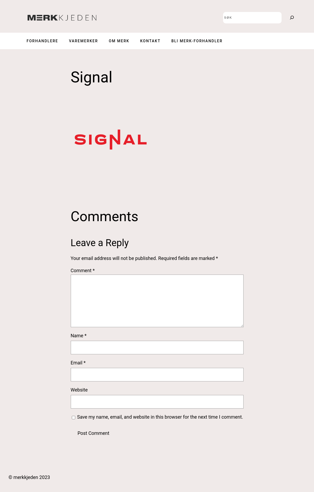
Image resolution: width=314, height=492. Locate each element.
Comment (83, 270)
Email (78, 362)
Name (79, 335)
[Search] (292, 17)
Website (79, 390)
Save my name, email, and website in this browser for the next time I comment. (160, 417)
